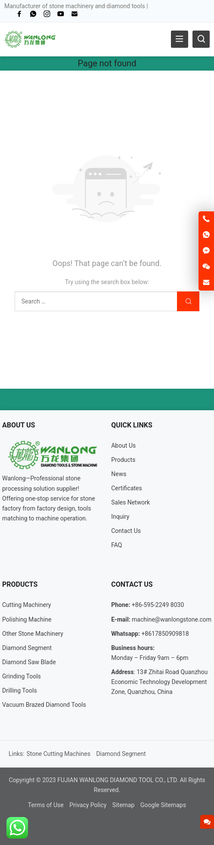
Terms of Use (46, 805)
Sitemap (123, 805)
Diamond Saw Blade (29, 662)
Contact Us (126, 530)
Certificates (126, 488)
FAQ (116, 545)
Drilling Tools (19, 690)
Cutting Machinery (26, 604)
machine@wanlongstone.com (171, 619)
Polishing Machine (26, 619)
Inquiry (120, 516)
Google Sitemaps (163, 805)
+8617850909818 (165, 633)
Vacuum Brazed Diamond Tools (44, 704)
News (118, 473)
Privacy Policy (87, 805)
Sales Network (130, 502)
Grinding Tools (21, 676)
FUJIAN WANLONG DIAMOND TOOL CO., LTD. (117, 780)
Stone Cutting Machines (58, 753)
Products (123, 459)
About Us (123, 445)
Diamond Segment (27, 647)
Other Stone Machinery (32, 633)
